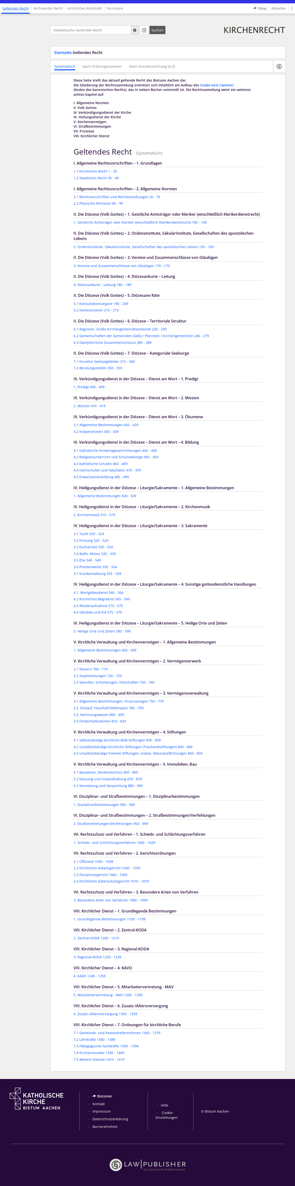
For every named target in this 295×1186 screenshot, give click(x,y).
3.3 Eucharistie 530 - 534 (93, 547)
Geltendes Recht (15, 8)
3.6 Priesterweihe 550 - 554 (95, 567)
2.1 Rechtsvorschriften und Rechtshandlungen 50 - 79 (117, 197)
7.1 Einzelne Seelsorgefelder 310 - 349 (104, 361)
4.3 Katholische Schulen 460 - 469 (100, 463)
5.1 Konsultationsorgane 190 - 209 (101, 303)
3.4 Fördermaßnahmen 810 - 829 (100, 721)
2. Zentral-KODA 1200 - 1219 (96, 938)
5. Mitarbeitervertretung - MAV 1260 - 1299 (108, 995)
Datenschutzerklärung (110, 1119)
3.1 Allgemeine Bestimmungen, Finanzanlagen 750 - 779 (119, 701)
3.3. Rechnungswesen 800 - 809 (99, 714)
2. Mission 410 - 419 (89, 406)
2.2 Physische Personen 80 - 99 (98, 203)
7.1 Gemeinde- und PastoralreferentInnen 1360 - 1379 (117, 1033)
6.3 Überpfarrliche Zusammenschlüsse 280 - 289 (112, 342)
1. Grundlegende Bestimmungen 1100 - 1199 (109, 919)
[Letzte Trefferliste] (144, 30)
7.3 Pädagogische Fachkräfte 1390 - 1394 (106, 1046)
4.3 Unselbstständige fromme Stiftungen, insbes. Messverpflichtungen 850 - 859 (138, 753)
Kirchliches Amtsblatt (85, 8)
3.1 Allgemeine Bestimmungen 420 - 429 (106, 425)
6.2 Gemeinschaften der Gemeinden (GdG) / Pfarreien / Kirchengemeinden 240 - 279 (141, 336)
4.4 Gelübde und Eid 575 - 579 (98, 612)
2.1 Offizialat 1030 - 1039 (93, 861)
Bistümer (102, 1096)
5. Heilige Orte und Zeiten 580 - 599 (102, 631)
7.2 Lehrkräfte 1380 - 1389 (94, 1039)
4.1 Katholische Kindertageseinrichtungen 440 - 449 (115, 450)
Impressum (102, 1111)
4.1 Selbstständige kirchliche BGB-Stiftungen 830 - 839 (117, 740)
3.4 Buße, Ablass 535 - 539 (95, 553)
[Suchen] (157, 30)
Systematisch (64, 66)
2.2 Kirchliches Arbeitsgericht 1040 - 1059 (107, 868)
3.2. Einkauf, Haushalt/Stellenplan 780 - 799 (109, 708)
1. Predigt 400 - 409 (89, 387)
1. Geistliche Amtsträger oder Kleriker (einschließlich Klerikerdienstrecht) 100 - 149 (140, 222)
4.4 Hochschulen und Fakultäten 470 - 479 (107, 470)
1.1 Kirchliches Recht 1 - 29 (95, 171)
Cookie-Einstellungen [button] (167, 1115)
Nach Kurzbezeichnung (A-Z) (152, 66)
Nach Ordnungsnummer (102, 66)
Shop (259, 8)
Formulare (115, 8)
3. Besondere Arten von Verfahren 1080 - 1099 (111, 900)
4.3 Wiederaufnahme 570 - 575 (98, 605)
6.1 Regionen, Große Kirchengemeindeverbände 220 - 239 (120, 329)
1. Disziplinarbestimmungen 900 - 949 (104, 804)
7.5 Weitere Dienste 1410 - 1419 (99, 1059)
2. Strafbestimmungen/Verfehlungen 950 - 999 (111, 823)
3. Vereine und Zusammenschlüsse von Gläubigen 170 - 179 (122, 265)
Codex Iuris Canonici (217, 85)
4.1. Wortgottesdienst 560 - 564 (98, 592)
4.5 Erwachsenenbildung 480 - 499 (101, 477)
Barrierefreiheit (105, 1126)
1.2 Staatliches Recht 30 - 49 (96, 178)
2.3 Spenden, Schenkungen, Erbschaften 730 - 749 (114, 682)
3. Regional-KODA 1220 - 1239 (97, 957)
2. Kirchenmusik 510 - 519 (94, 515)
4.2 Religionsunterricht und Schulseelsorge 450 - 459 (116, 457)
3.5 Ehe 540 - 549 (87, 560)
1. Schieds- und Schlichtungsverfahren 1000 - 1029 (114, 842)
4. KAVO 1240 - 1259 (90, 976)
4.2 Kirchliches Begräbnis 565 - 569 (102, 599)
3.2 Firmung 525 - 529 (91, 540)
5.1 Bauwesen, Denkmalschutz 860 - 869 (106, 772)
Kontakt (99, 1104)
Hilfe (164, 1105)
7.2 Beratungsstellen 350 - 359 (98, 368)
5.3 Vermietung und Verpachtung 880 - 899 (108, 785)
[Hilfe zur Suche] (135, 30)
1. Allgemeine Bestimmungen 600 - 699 (105, 650)
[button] (291, 8)
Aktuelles (278, 8)
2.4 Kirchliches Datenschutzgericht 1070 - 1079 (111, 881)
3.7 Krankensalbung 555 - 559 (97, 573)
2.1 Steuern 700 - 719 (91, 669)
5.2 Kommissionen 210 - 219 (96, 310)
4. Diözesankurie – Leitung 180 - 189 (102, 284)
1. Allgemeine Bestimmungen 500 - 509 (105, 496)
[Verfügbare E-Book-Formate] (279, 66)
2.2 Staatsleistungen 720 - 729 (98, 675)
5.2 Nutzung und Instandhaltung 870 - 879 (108, 779)
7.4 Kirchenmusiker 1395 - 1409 (99, 1052)
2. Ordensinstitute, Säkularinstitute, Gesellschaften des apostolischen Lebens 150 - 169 (144, 246)
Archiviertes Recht (48, 8)
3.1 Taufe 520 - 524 (89, 533)
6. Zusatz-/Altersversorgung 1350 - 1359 (105, 1014)
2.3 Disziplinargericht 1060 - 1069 (100, 874)
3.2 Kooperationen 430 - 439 (96, 431)
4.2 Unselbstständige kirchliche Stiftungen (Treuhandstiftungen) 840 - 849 (133, 747)
